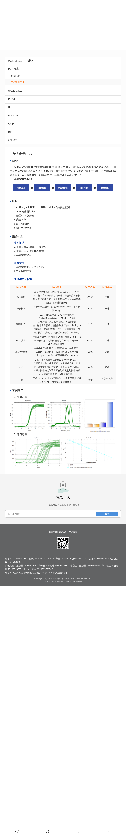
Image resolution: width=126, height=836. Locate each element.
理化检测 (63, 139)
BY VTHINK (77, 581)
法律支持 (63, 532)
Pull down (63, 115)
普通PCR (14, 76)
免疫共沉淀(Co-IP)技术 (63, 60)
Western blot (63, 91)
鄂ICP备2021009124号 (53, 581)
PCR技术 (63, 68)
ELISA (63, 99)
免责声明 (53, 532)
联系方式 (73, 532)
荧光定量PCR (16, 82)
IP (63, 107)
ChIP (63, 123)
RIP (63, 131)
